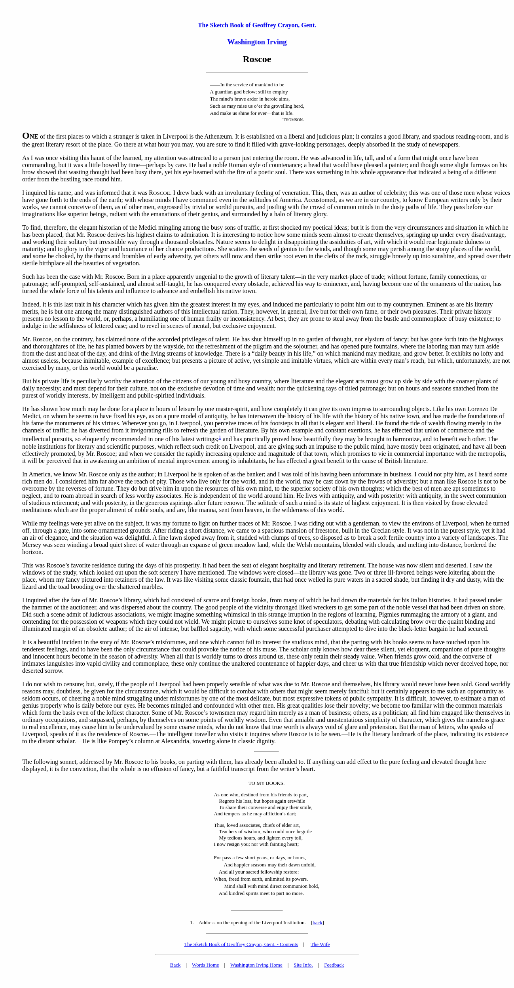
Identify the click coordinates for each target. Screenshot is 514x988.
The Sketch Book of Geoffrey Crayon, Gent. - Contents (241, 944)
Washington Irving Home (256, 965)
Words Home (205, 965)
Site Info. (303, 965)
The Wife (320, 944)
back (317, 922)
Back (175, 965)
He (26, 408)
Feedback (334, 965)
